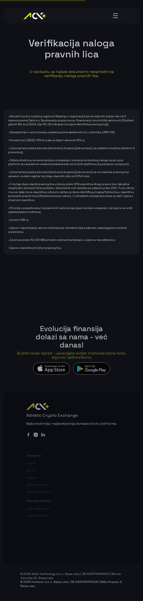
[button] (115, 15)
